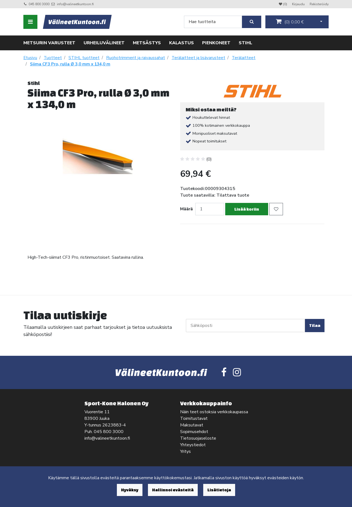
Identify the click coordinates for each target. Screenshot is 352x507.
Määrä (186, 209)
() (290, 21)
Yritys (185, 451)
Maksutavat (191, 425)
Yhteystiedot (193, 445)
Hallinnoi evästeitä (173, 489)
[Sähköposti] (245, 325)
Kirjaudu (299, 4)
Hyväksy (129, 489)
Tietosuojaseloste (198, 438)
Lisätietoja (219, 489)
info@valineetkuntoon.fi (75, 4)
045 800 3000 (39, 4)
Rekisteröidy (319, 4)
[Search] (213, 22)
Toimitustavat (194, 418)
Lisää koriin (246, 209)
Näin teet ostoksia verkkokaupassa (214, 412)
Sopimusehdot (194, 432)
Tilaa (314, 325)
